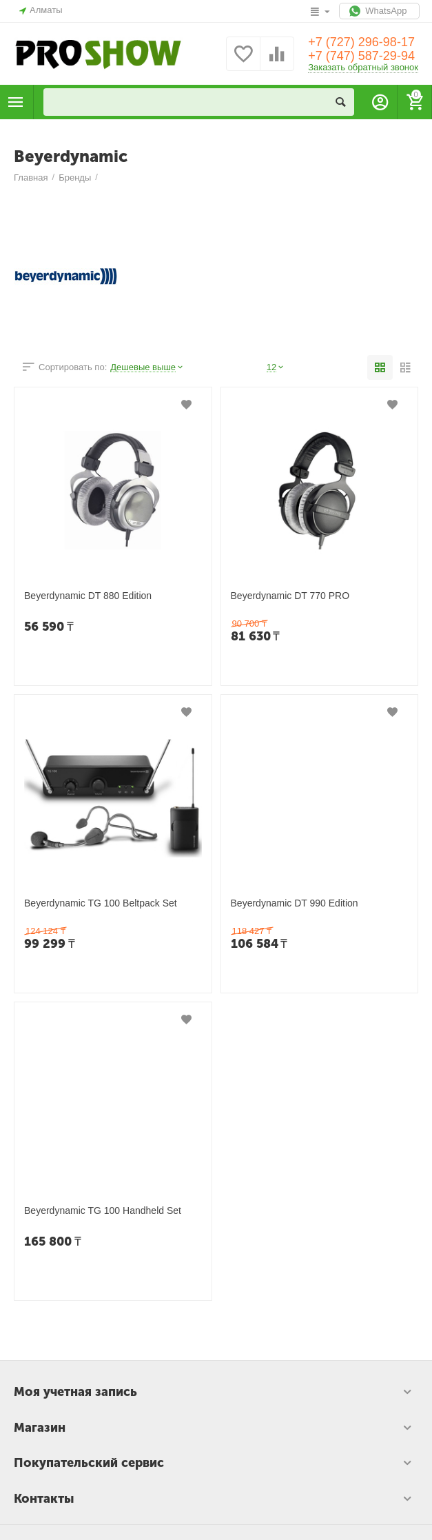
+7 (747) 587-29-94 (361, 56)
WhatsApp (379, 11)
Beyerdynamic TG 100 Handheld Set (102, 1210)
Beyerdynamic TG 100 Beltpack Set (100, 903)
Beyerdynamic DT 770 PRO (290, 595)
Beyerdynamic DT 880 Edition (88, 595)
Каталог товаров (15, 102)
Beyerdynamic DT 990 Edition (294, 903)
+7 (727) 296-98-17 (361, 42)
